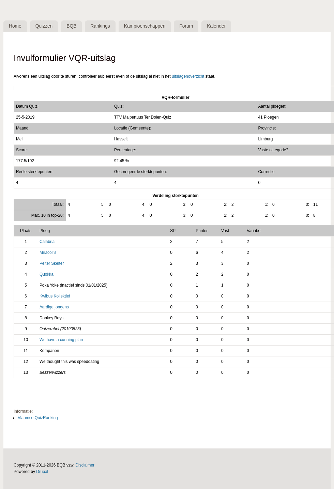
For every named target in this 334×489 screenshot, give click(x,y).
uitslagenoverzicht (188, 76)
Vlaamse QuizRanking (38, 418)
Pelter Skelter (52, 263)
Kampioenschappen (146, 26)
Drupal (42, 472)
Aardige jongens (54, 307)
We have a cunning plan (61, 340)
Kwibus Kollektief (55, 296)
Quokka (47, 274)
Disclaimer (85, 465)
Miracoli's (48, 252)
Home (15, 26)
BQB (72, 26)
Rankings (102, 26)
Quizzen (45, 26)
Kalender (219, 26)
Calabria (47, 242)
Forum (188, 26)
